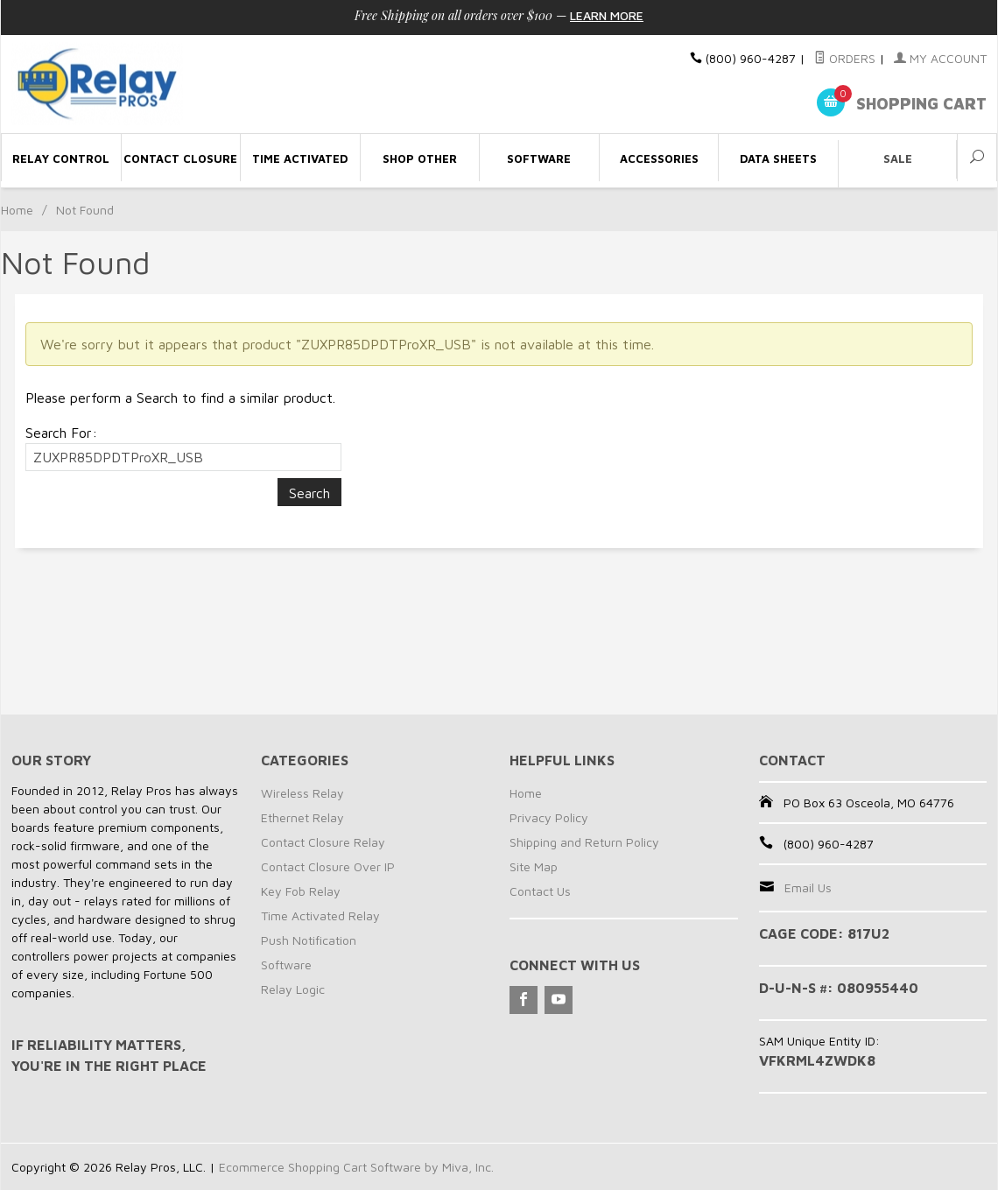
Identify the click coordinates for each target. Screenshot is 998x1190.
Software (286, 964)
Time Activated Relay (320, 915)
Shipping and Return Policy (584, 841)
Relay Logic (293, 989)
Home (17, 209)
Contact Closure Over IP (328, 866)
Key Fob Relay (301, 891)
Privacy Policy (549, 817)
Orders (844, 58)
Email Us (808, 887)
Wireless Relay (302, 792)
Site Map (534, 866)
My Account (940, 58)
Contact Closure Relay (323, 841)
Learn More (606, 15)
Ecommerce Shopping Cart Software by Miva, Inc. (356, 1166)
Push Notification (308, 940)
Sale (897, 158)
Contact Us (540, 891)
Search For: (61, 432)
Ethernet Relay (302, 817)
